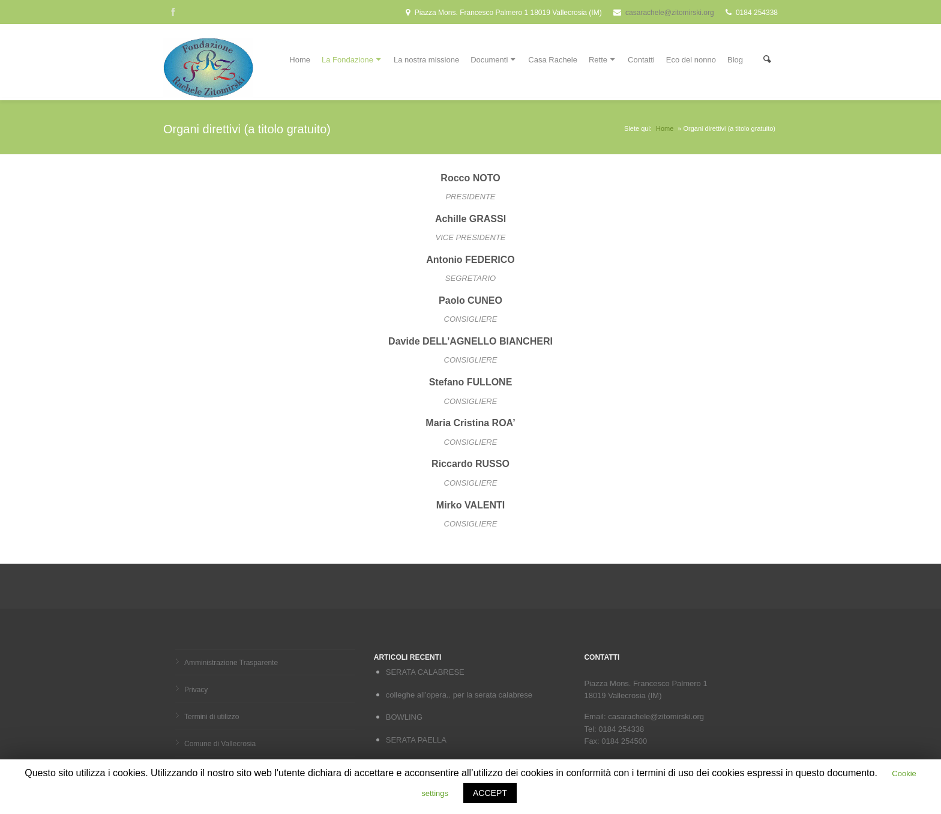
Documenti (493, 58)
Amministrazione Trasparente (231, 663)
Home (299, 59)
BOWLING (404, 717)
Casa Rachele (552, 59)
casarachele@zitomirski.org (669, 12)
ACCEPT (490, 793)
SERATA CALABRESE (425, 672)
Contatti (641, 59)
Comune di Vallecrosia (220, 744)
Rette (602, 58)
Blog (735, 59)
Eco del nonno (691, 59)
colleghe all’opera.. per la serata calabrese (459, 694)
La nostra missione (426, 59)
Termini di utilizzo (211, 717)
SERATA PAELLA (416, 739)
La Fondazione (352, 58)
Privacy (196, 690)
